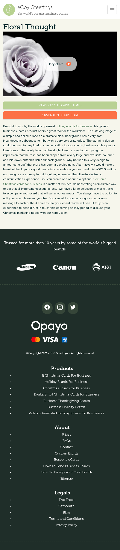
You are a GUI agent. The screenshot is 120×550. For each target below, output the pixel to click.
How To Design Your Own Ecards (66, 472)
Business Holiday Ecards (66, 407)
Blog (66, 512)
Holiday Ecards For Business (66, 382)
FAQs (66, 441)
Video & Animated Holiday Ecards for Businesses (66, 413)
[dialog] (60, 63)
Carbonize (66, 506)
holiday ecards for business (74, 126)
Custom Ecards (66, 453)
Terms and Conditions (66, 519)
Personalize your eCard (60, 115)
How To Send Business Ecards (66, 466)
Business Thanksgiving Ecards (66, 401)
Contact (66, 447)
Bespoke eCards (66, 460)
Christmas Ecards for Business (66, 388)
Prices (66, 434)
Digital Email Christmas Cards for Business (66, 394)
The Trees (66, 500)
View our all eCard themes (60, 105)
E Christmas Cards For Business (66, 375)
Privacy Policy (66, 525)
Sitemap (66, 478)
